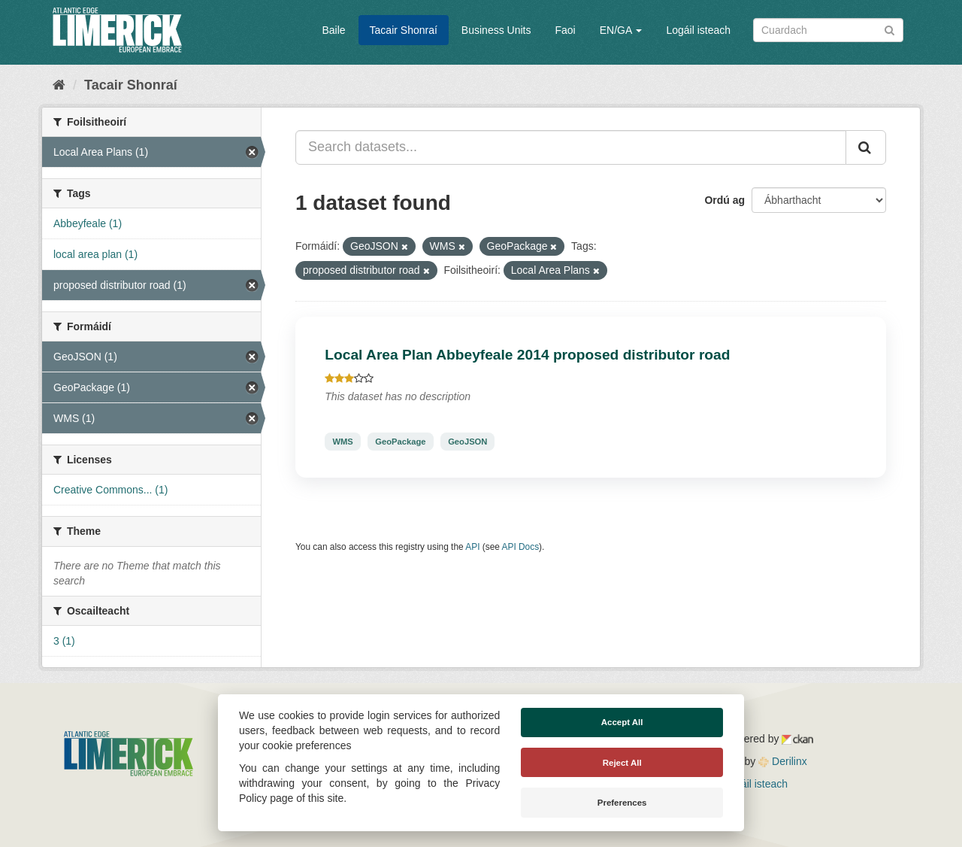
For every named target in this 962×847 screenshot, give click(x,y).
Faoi (565, 30)
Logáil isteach (698, 30)
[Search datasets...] (570, 147)
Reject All (622, 762)
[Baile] (59, 85)
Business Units (496, 30)
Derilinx (782, 761)
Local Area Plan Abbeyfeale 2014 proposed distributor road (527, 355)
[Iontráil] (889, 29)
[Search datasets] (828, 30)
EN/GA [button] (621, 30)
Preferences (622, 802)
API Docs (521, 547)
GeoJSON (467, 441)
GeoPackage (400, 441)
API (472, 547)
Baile (333, 30)
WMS (342, 441)
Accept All (622, 722)
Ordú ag (724, 200)
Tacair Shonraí (403, 30)
